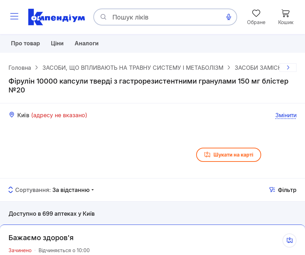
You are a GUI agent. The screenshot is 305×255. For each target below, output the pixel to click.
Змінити (286, 115)
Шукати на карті (228, 155)
